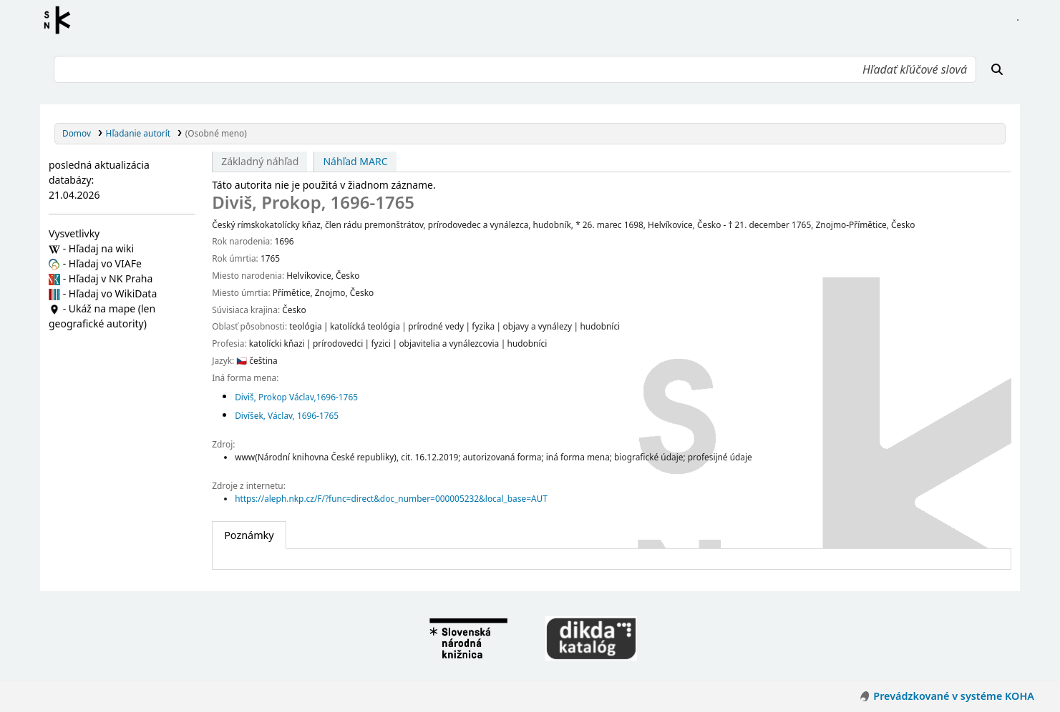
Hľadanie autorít (138, 133)
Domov (76, 133)
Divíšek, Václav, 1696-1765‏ (287, 415)
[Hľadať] (997, 69)
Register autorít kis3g (61, 20)
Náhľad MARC (355, 161)
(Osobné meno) (216, 133)
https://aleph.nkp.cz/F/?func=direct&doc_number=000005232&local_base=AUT (391, 498)
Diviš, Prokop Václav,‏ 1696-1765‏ (297, 396)
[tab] (249, 535)
